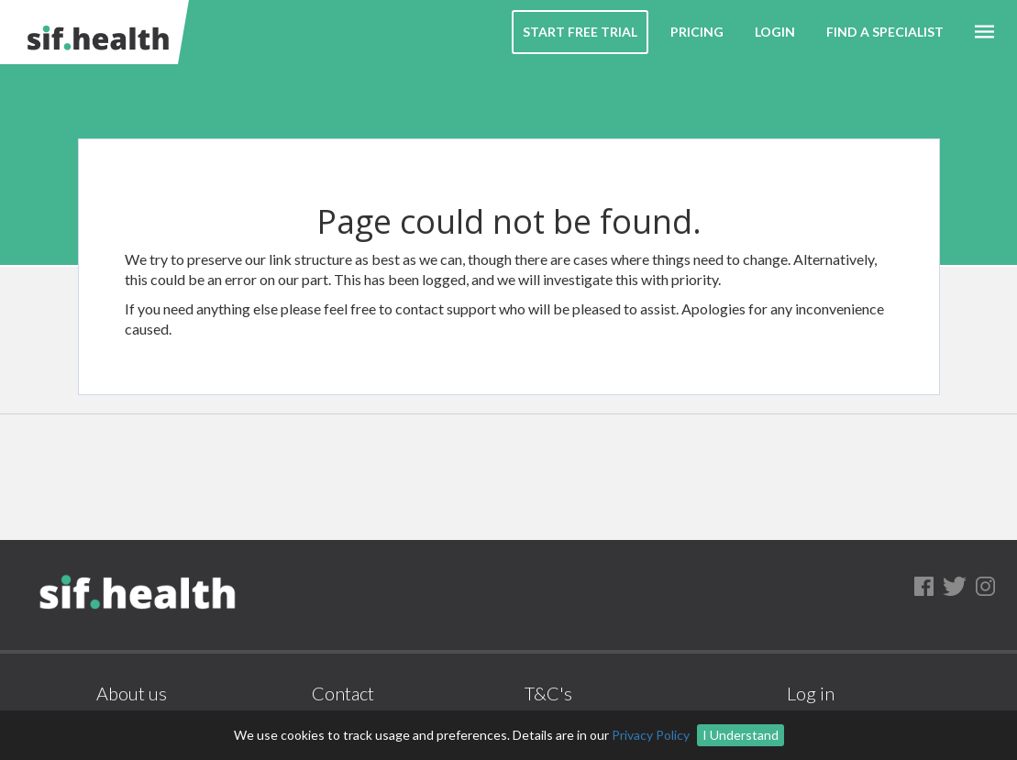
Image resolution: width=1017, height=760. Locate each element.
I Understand (740, 735)
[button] (984, 32)
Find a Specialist (885, 31)
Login (775, 31)
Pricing (697, 31)
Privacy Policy (651, 735)
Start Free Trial (580, 31)
